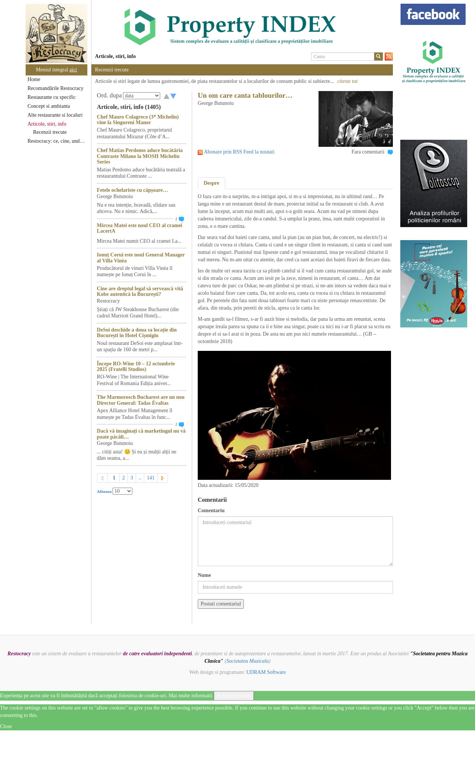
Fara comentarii (368, 152)
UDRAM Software (266, 672)
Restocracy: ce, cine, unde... (57, 141)
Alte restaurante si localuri (55, 115)
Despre (211, 183)
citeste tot (347, 81)
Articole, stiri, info (47, 124)
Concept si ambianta (49, 106)
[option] (242, 27)
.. (140, 478)
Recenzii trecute (50, 132)
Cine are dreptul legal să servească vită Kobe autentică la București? (140, 291)
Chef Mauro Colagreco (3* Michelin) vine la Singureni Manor (138, 119)
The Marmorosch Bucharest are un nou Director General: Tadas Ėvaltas (141, 399)
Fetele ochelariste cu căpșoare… (132, 190)
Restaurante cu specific (52, 97)
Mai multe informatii (190, 695)
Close (6, 726)
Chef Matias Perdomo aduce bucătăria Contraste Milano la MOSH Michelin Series (140, 156)
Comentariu (211, 510)
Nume (204, 575)
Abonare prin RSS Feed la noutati (239, 152)
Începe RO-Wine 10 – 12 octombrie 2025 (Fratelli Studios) (136, 366)
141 (151, 478)
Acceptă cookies (234, 695)
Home (34, 79)
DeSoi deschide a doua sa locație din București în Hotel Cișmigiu (137, 332)
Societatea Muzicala (247, 661)
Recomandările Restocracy (55, 88)
